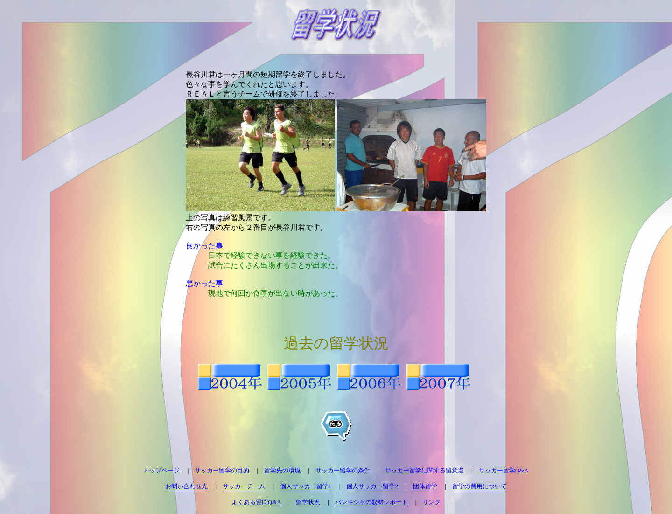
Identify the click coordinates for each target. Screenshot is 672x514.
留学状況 (308, 502)
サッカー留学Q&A (504, 470)
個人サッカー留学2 (372, 486)
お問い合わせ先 (186, 486)
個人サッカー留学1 (306, 486)
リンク (431, 502)
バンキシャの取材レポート (371, 502)
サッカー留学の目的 (222, 470)
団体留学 (425, 486)
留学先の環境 (282, 470)
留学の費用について (479, 486)
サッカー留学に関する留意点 (424, 470)
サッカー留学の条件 (342, 470)
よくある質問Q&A (256, 502)
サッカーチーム (244, 486)
